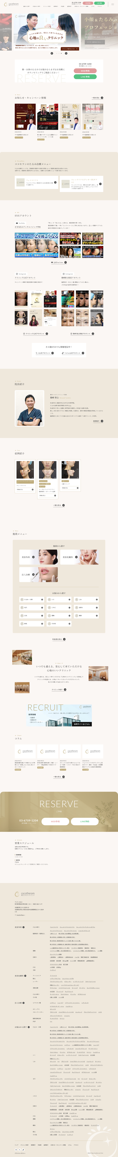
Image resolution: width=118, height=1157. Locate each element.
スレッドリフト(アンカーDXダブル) (85, 927)
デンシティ (73, 994)
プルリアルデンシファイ (90, 1012)
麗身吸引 (87, 948)
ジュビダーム (69, 1006)
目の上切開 (65, 960)
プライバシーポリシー (20, 1153)
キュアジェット (69, 991)
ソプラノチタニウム (55, 978)
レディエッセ (85, 1003)
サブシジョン (53, 988)
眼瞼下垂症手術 (85, 957)
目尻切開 (58, 960)
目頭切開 (52, 960)
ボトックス (53, 1009)
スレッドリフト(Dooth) (56, 930)
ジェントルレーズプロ (68, 978)
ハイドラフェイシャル (64, 988)
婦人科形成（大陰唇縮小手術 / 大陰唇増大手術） (62, 937)
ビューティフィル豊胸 (55, 954)
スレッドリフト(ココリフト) (67, 927)
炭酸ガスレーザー (54, 985)
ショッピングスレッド (84, 930)
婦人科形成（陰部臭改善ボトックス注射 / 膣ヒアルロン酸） (65, 941)
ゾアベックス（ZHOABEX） (72, 1003)
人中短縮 (52, 967)
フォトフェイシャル (90, 981)
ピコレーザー (67, 981)
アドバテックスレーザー (56, 981)
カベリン (62, 1018)
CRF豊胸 (100, 950)
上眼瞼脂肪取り (90, 960)
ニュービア (60, 1003)
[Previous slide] (52, 53)
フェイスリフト (54, 927)
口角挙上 (58, 967)
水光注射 (52, 991)
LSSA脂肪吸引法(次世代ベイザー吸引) (60, 948)
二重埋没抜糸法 (69, 957)
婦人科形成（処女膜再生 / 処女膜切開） (69, 933)
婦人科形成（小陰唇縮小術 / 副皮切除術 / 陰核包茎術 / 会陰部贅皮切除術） (69, 944)
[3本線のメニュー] (112, 4)
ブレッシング (59, 991)
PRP (51, 1021)
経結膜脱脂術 (94, 957)
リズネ (100, 1012)
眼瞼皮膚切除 (81, 960)
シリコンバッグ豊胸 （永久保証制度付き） (84, 950)
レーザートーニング (78, 981)
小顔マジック (53, 933)
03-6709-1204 (76, 2)
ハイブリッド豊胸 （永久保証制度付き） (61, 950)
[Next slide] (66, 53)
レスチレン (53, 1003)
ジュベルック (78, 1012)
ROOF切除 (73, 960)
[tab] (56, 53)
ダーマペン (82, 988)
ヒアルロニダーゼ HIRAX (57, 1006)
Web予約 (88, 3)
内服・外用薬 (53, 997)
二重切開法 (53, 957)
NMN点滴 (61, 997)
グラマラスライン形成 (56, 964)
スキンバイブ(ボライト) (56, 1015)
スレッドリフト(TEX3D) (70, 930)
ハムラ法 (77, 957)
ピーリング (75, 988)
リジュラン (67, 1015)
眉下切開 (65, 964)
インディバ (53, 970)
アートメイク (53, 975)
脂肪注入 (93, 948)
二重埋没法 (60, 957)
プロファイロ (53, 1012)
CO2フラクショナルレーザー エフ (70, 985)
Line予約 (99, 3)
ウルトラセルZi (65, 994)
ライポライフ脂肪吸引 (77, 948)
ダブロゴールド (82, 994)
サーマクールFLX (54, 994)
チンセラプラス (54, 1018)
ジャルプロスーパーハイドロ (66, 1012)
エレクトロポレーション (93, 988)
